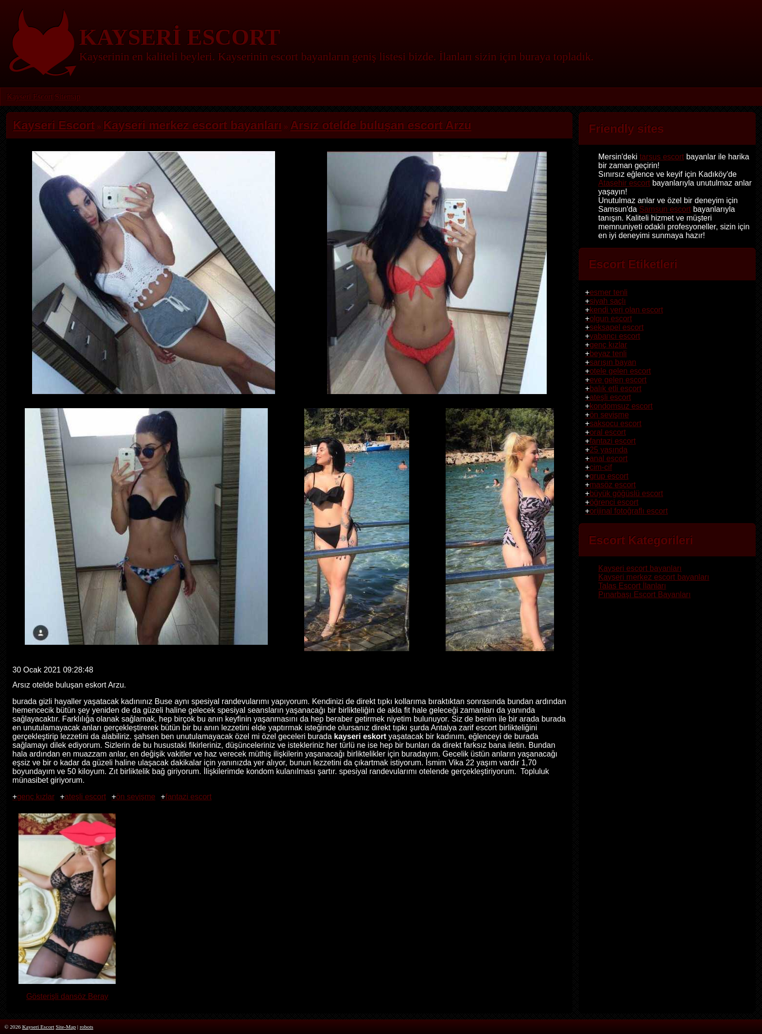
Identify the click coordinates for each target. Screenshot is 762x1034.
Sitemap (67, 96)
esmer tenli (608, 292)
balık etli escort (615, 388)
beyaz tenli (608, 353)
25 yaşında (608, 450)
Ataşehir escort (624, 183)
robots (86, 1027)
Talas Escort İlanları (632, 586)
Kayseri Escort (30, 96)
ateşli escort (85, 797)
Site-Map (65, 1027)
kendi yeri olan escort (626, 310)
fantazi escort (188, 797)
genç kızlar (35, 797)
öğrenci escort (614, 502)
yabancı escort (614, 336)
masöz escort (612, 485)
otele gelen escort (620, 371)
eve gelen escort (617, 380)
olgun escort (610, 318)
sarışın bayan (612, 362)
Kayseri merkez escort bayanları (654, 577)
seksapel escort (616, 327)
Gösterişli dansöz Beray (67, 991)
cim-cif (600, 467)
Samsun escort (665, 209)
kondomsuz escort (621, 406)
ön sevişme (136, 797)
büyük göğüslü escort (626, 493)
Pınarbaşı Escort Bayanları (644, 594)
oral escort (607, 432)
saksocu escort (615, 423)
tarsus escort (662, 157)
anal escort (608, 458)
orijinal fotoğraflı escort (628, 511)
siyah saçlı (607, 301)
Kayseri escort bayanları (640, 568)
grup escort (608, 476)
